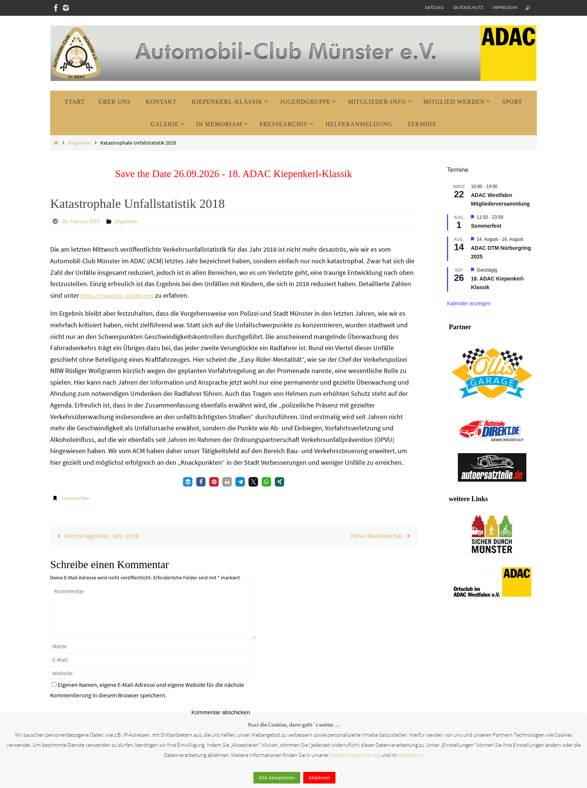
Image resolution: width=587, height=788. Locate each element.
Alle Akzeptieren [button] (277, 777)
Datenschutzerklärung (355, 754)
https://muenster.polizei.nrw (120, 295)
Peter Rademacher (381, 535)
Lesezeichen (77, 497)
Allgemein (79, 142)
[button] (187, 481)
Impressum (505, 7)
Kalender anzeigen (469, 303)
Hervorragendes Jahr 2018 (96, 535)
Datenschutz (468, 7)
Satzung (434, 7)
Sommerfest (486, 226)
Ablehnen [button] (319, 777)
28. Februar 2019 (83, 221)
